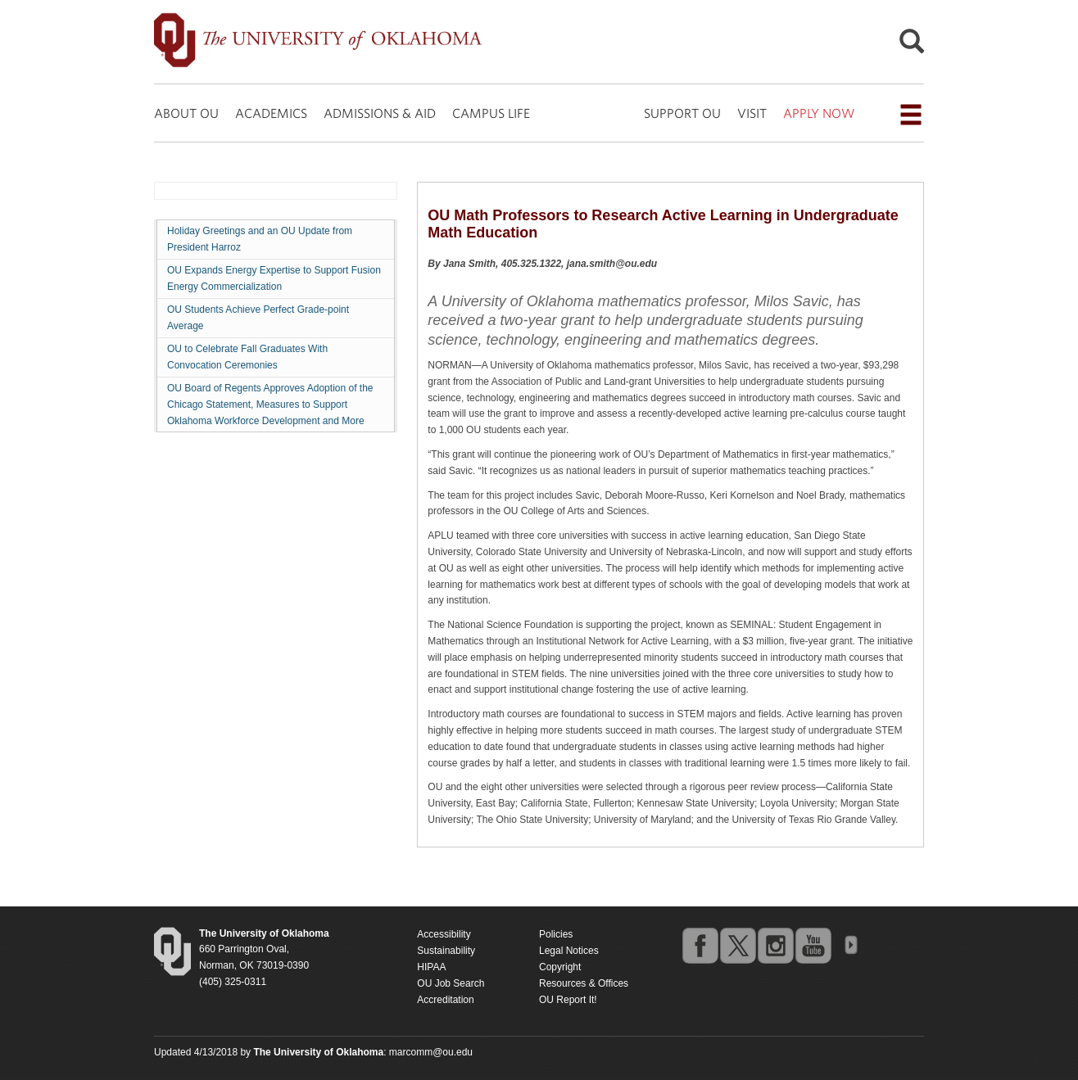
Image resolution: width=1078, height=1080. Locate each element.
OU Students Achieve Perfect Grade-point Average (258, 318)
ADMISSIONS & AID (380, 113)
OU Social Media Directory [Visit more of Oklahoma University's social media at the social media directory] (850, 945)
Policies (556, 934)
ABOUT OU (186, 113)
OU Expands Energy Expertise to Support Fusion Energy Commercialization (274, 278)
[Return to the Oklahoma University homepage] (264, 933)
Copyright (560, 967)
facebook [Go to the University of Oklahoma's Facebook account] (699, 945)
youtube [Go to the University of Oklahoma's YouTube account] (812, 945)
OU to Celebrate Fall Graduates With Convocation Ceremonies (247, 357)
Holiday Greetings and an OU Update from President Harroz (259, 239)
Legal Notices (569, 950)
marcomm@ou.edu (431, 1052)
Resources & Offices (583, 983)
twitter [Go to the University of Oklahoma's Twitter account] (737, 945)
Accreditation (445, 999)
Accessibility (443, 934)
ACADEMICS (271, 113)
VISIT (752, 113)
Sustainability (446, 950)
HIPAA (431, 967)
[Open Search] (911, 45)
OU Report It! (568, 999)
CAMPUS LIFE (491, 113)
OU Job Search (450, 983)
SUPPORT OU (682, 113)
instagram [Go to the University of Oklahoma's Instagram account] (775, 945)
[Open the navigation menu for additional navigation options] (911, 115)
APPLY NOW (818, 113)
